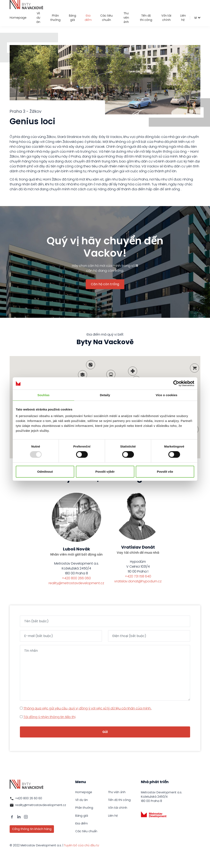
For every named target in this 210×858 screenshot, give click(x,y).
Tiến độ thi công (146, 18)
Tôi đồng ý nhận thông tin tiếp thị (49, 717)
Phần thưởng (55, 18)
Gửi (105, 731)
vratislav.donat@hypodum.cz (138, 581)
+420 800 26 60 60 (28, 798)
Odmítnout (45, 471)
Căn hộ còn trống (105, 284)
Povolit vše (165, 471)
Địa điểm (88, 18)
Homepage (18, 18)
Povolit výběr (105, 471)
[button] (132, 371)
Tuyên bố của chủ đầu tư (81, 845)
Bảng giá (72, 18)
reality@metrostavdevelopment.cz (76, 583)
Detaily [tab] (105, 395)
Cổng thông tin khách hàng (31, 829)
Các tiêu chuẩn (106, 18)
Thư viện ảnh (126, 17)
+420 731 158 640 (138, 576)
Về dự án (38, 17)
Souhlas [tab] (43, 395)
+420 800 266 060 (76, 578)
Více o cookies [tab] (166, 395)
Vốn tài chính (166, 18)
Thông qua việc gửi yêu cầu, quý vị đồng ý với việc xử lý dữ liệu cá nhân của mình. (87, 708)
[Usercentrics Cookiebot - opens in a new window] (176, 383)
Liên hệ (183, 18)
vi (195, 18)
